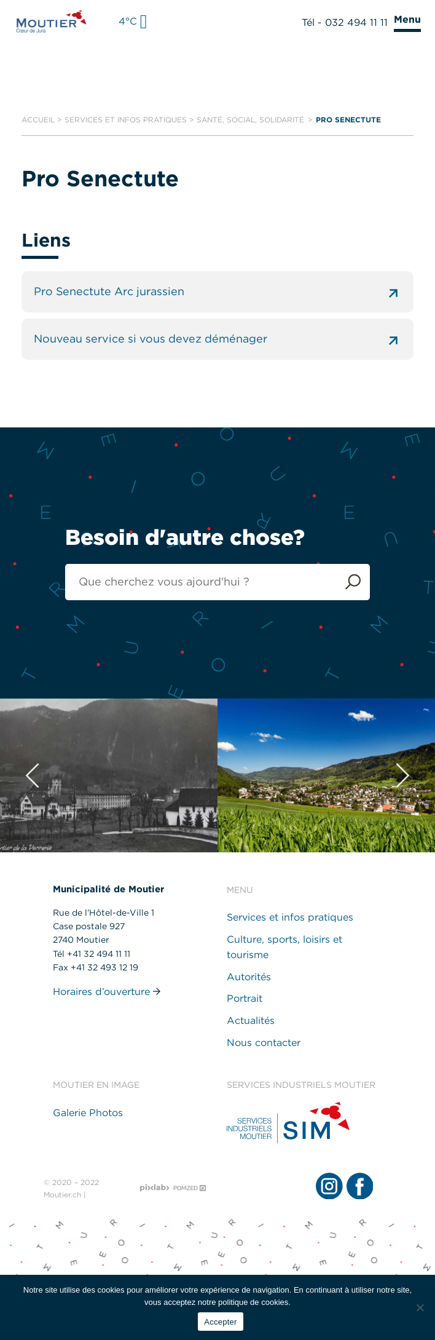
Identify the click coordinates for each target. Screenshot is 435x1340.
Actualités (251, 1020)
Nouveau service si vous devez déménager (217, 339)
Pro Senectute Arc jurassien (217, 291)
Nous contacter (263, 1043)
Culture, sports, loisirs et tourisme (284, 947)
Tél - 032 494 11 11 (345, 22)
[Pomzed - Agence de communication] (189, 1188)
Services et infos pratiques (126, 119)
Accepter (220, 1321)
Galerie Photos (88, 1113)
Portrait (244, 999)
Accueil (38, 119)
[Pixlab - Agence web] (154, 1189)
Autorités (249, 977)
